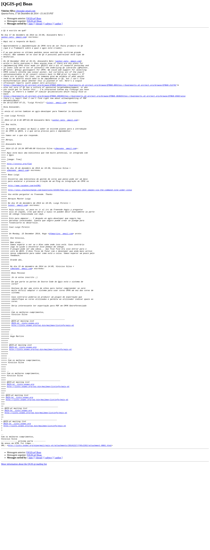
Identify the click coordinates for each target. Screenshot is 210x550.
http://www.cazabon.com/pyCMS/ (24, 217)
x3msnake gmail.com (25, 11)
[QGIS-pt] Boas (33, 18)
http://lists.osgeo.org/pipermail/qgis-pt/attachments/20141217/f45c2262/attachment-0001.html (60, 528)
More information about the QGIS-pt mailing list (24, 547)
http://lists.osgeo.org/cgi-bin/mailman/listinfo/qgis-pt (42, 384)
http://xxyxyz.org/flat (19, 190)
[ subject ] (48, 23)
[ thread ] (39, 23)
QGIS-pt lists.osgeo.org (25, 382)
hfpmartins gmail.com (61, 274)
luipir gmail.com (56, 117)
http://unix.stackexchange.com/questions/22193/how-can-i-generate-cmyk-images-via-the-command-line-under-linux (70, 222)
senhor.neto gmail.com (13, 38)
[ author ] (58, 23)
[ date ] (31, 23)
